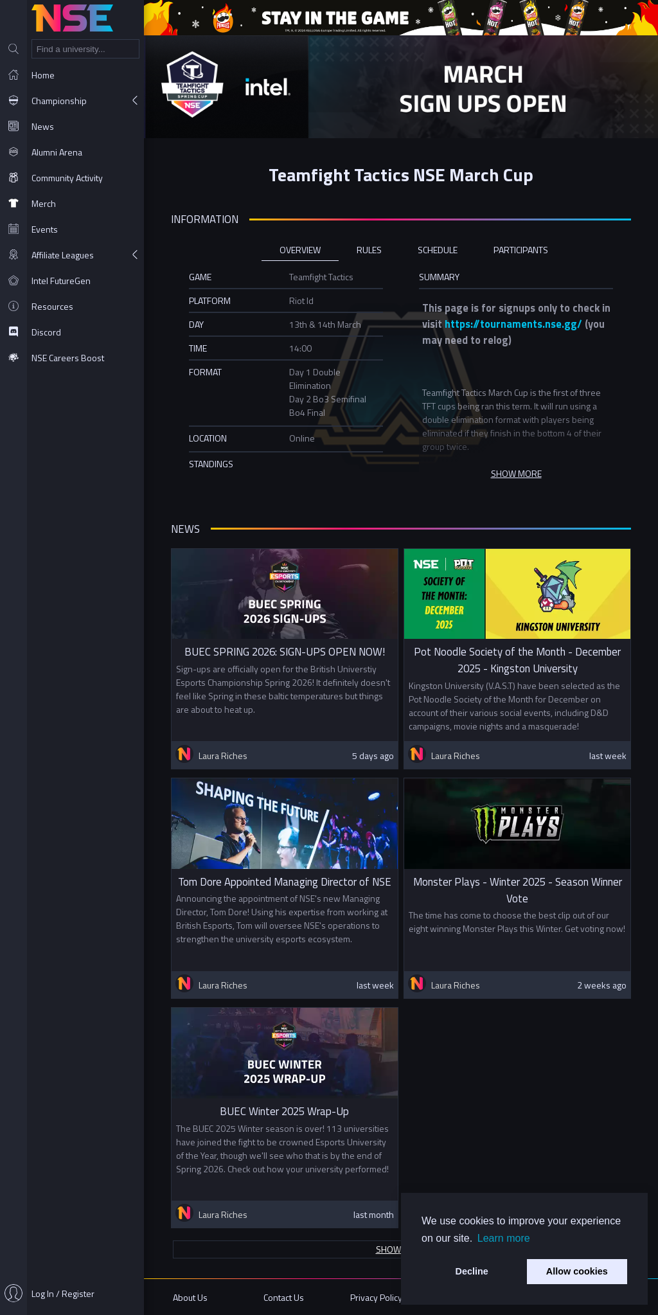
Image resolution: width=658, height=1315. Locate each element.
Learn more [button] (503, 1238)
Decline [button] (472, 1271)
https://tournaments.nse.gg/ (513, 324)
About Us (190, 1297)
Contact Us (283, 1297)
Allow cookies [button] (577, 1271)
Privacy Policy (376, 1297)
